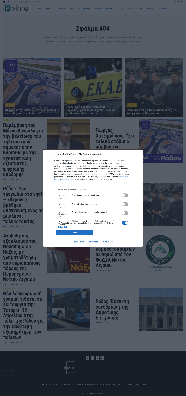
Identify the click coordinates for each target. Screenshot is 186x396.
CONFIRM (74, 233)
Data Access (93, 242)
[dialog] (93, 198)
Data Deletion (78, 242)
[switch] (125, 195)
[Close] (137, 154)
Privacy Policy (107, 242)
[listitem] (93, 189)
